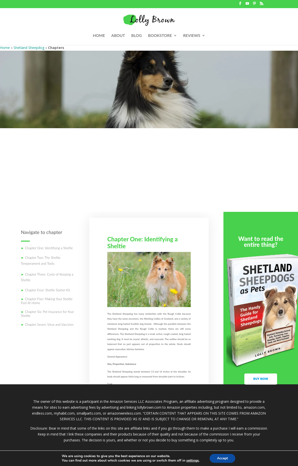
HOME (99, 36)
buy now (260, 379)
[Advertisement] (149, 174)
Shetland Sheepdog (29, 47)
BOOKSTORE (160, 36)
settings (192, 460)
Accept (222, 458)
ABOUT (118, 36)
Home (5, 47)
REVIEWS (191, 36)
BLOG (136, 36)
